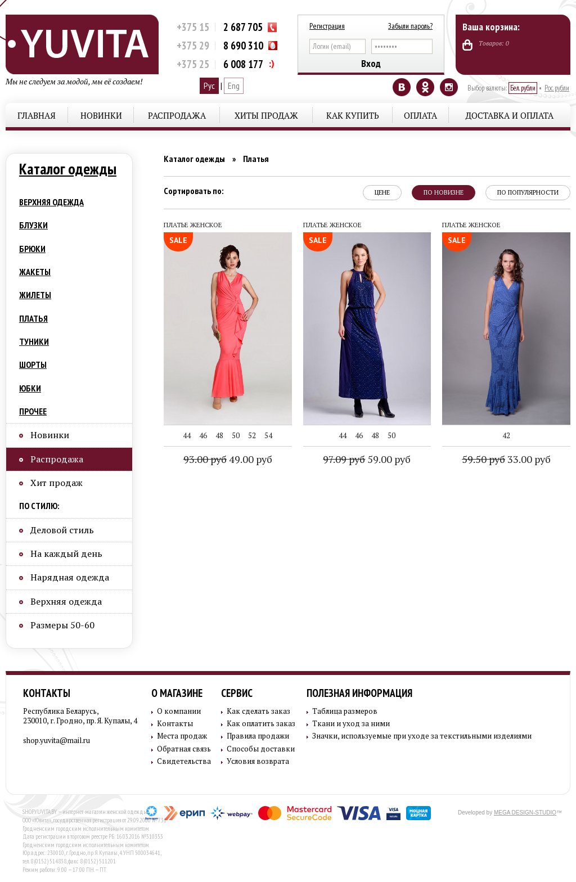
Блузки (33, 225)
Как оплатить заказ (261, 723)
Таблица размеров (344, 711)
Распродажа (177, 115)
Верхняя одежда (51, 202)
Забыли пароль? (410, 26)
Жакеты (35, 271)
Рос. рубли (556, 88)
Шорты (33, 364)
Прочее (33, 411)
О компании (179, 711)
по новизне (444, 192)
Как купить (352, 115)
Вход (371, 63)
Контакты (46, 693)
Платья (33, 318)
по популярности (528, 192)
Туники (34, 341)
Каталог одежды (67, 168)
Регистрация (327, 26)
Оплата (420, 115)
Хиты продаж (266, 115)
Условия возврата (258, 761)
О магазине (176, 693)
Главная (36, 115)
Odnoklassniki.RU (425, 87)
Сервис (237, 693)
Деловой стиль (62, 530)
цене (382, 192)
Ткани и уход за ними (351, 723)
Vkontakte (402, 87)
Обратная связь (184, 749)
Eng (234, 85)
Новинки (101, 115)
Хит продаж (56, 482)
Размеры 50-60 (62, 625)
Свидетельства (184, 761)
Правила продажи (258, 736)
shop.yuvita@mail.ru (56, 740)
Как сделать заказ (258, 711)
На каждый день (66, 553)
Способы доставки (261, 749)
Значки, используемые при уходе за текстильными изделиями (422, 736)
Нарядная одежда (69, 577)
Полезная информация (359, 693)
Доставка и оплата (510, 115)
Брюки (32, 248)
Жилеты (35, 294)
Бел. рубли (523, 88)
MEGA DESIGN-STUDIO (525, 812)
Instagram (449, 87)
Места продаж (182, 736)
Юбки (30, 388)
